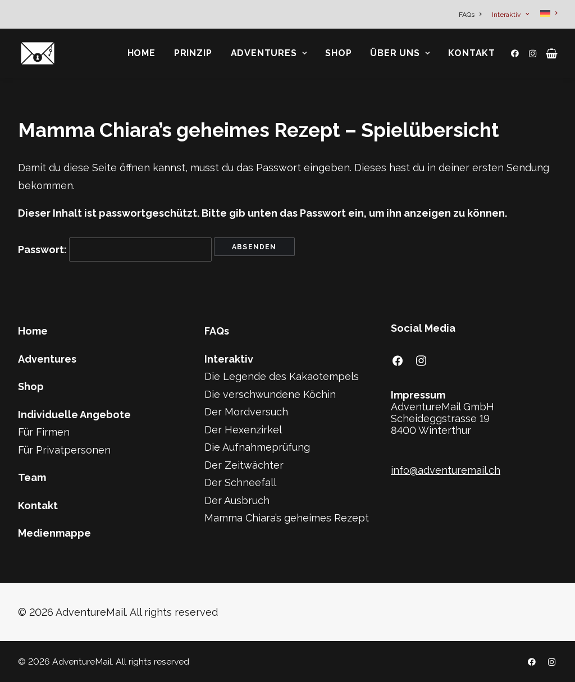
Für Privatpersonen (64, 450)
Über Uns (400, 53)
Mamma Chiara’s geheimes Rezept (286, 518)
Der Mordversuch (246, 412)
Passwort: (115, 249)
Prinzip (193, 53)
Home (141, 53)
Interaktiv (510, 15)
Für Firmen (44, 432)
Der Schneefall (240, 482)
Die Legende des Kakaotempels (281, 376)
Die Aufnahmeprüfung (257, 447)
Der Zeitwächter (244, 465)
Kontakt (471, 53)
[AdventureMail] (37, 53)
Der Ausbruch (237, 500)
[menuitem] (472, 15)
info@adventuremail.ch (445, 470)
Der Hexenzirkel (243, 430)
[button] (517, 53)
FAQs (470, 15)
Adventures (269, 53)
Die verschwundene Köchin (270, 394)
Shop (338, 53)
